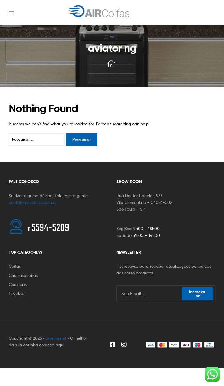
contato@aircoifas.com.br (33, 202)
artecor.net (56, 337)
